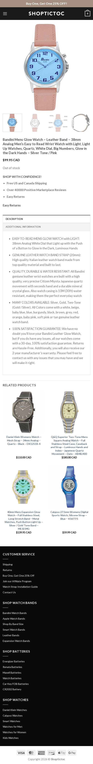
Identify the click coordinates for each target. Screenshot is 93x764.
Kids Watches (11, 737)
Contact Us (9, 592)
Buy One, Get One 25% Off (18, 575)
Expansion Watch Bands (16, 640)
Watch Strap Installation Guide (20, 586)
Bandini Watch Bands (15, 612)
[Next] (88, 124)
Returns (7, 570)
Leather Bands (11, 635)
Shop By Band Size (13, 624)
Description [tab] (14, 219)
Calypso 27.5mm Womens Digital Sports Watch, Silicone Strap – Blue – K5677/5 (69, 515)
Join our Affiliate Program (17, 581)
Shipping (8, 564)
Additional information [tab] (23, 226)
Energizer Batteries (14, 661)
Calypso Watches (13, 715)
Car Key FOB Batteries (16, 683)
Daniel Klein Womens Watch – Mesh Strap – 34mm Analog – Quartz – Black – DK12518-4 (23, 440)
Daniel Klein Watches (15, 709)
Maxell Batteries (12, 672)
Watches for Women (14, 732)
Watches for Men (12, 726)
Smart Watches (11, 721)
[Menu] (5, 13)
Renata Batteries (12, 666)
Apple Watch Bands (14, 618)
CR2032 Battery (12, 689)
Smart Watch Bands (14, 629)
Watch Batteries (12, 678)
